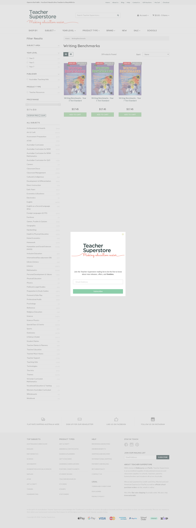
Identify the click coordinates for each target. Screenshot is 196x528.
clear (43, 115)
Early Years (31, 189)
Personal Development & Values (39, 274)
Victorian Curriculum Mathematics (35, 380)
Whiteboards (32, 394)
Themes (30, 374)
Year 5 (31, 62)
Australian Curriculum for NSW (39, 149)
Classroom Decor (33, 168)
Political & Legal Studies (36, 287)
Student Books (65, 474)
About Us (115, 2)
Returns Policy (98, 469)
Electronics (31, 198)
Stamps (62, 489)
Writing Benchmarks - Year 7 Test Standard (130, 99)
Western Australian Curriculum (39, 390)
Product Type (91, 30)
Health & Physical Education (38, 234)
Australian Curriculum (35, 145)
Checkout (166, 2)
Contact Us (136, 2)
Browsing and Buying (101, 444)
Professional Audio (34, 299)
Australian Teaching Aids (39, 79)
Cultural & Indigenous (35, 177)
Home (108, 2)
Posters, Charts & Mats (69, 469)
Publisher (32, 74)
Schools (152, 30)
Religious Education (34, 312)
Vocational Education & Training (39, 386)
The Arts (30, 370)
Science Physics (33, 320)
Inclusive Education (34, 253)
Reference (31, 308)
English (29, 202)
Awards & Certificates (68, 449)
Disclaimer (96, 491)
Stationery (31, 333)
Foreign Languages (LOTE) (37, 213)
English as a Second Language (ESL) (38, 207)
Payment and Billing (100, 464)
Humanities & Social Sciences (39, 469)
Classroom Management (36, 173)
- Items (160, 15)
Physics (30, 283)
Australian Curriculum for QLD (38, 160)
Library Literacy (33, 262)
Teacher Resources (36, 92)
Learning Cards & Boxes (69, 464)
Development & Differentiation (39, 181)
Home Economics (33, 238)
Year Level (69, 30)
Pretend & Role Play (34, 295)
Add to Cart (75, 114)
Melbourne (140, 468)
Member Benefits (99, 449)
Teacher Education (34, 349)
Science (30, 316)
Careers (30, 164)
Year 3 (31, 58)
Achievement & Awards (36, 128)
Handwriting (31, 230)
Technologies (32, 366)
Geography (31, 225)
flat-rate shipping (138, 492)
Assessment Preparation (36, 136)
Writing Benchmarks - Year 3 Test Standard (75, 99)
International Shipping (102, 459)
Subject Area (33, 45)
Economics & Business (35, 193)
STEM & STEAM (33, 337)
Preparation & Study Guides (38, 291)
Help (128, 2)
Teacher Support (33, 358)
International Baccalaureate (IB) (39, 257)
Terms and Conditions (101, 486)
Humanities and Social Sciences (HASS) (39, 247)
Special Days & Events (35, 324)
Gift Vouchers (147, 2)
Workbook (31, 398)
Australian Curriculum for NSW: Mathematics (39, 154)
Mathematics (32, 270)
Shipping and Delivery (101, 454)
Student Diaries (33, 341)
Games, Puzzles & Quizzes (37, 221)
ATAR (29, 141)
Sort (138, 54)
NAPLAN (30, 474)
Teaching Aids (32, 362)
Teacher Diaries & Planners (37, 345)
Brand (110, 30)
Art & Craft (31, 132)
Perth (150, 468)
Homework (31, 242)
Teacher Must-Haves (35, 354)
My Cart (157, 2)
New (124, 30)
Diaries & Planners (67, 454)
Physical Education (34, 278)
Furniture (30, 217)
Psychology (31, 304)
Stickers (63, 484)
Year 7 (31, 67)
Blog (122, 2)
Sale (137, 30)
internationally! (130, 495)
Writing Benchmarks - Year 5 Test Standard (103, 99)
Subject (50, 30)
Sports (29, 329)
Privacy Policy (98, 496)
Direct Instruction (34, 185)
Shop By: (33, 30)
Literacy (30, 266)
